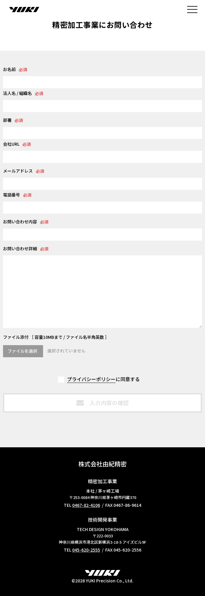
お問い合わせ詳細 (20, 248)
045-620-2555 (86, 550)
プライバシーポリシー (91, 379)
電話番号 (11, 195)
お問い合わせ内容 (20, 222)
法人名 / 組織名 (17, 93)
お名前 (9, 69)
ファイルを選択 (22, 351)
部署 (7, 120)
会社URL (11, 144)
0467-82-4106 (86, 505)
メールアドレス (18, 171)
